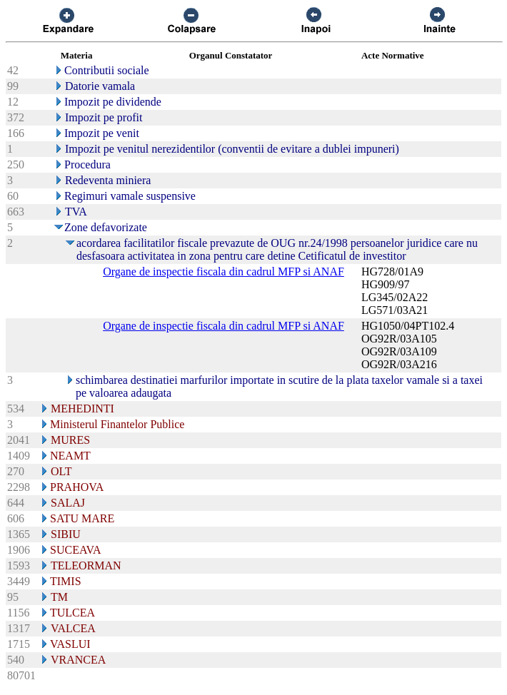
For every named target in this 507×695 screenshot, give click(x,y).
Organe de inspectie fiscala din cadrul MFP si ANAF (223, 271)
